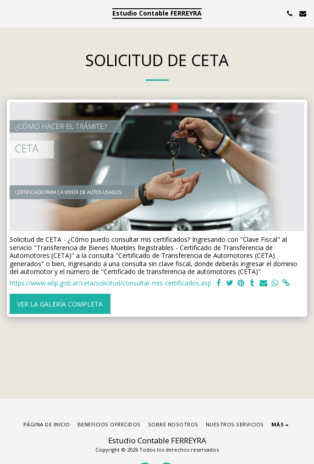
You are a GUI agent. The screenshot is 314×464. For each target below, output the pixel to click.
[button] (10, 13)
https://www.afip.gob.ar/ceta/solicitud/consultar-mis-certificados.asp (110, 283)
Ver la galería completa (60, 304)
